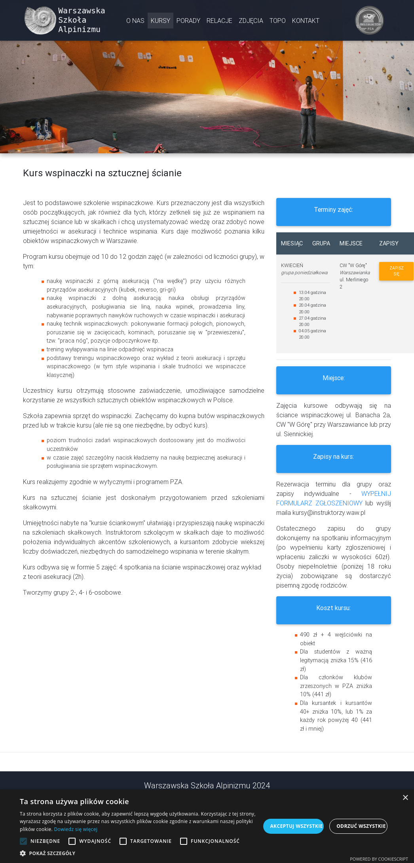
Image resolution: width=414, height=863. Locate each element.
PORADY (188, 22)
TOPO (278, 22)
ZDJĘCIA (251, 22)
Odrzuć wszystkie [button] (361, 826)
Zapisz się (396, 271)
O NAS (135, 22)
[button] (140, 853)
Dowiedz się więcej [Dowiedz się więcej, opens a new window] (75, 829)
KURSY (160, 22)
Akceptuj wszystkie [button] (296, 826)
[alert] (207, 826)
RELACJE (219, 22)
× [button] (405, 798)
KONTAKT (305, 22)
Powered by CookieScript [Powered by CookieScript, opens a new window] (379, 859)
